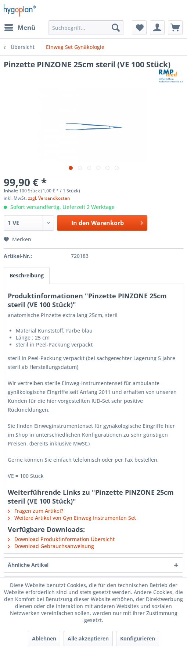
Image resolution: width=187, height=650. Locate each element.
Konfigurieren (137, 638)
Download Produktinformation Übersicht (61, 539)
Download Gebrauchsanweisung (51, 546)
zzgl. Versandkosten (49, 198)
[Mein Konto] (157, 27)
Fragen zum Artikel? (35, 510)
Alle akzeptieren (88, 638)
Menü (19, 27)
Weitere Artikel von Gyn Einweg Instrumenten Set (72, 517)
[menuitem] (19, 27)
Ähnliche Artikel (28, 564)
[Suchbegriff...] (85, 27)
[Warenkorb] (175, 27)
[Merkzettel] (139, 27)
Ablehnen (44, 638)
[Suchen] (115, 27)
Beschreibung (27, 275)
